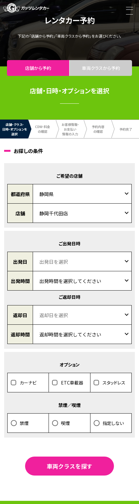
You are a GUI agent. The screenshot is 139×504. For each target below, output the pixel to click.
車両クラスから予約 (101, 68)
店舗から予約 (38, 68)
